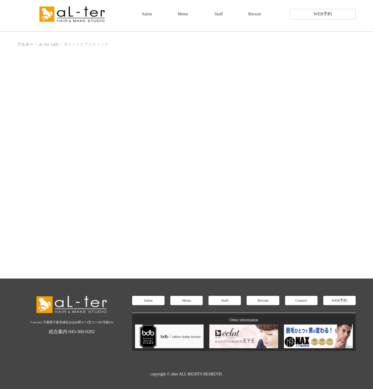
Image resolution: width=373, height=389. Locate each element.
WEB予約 (323, 14)
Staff (219, 14)
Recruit (254, 14)
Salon (147, 14)
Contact (301, 300)
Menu (183, 14)
